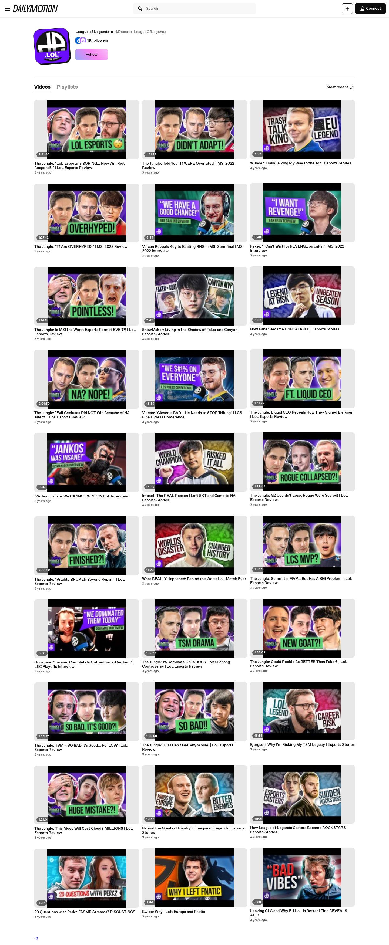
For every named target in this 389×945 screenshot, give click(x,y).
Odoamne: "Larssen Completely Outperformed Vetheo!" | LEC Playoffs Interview (84, 664)
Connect (370, 8)
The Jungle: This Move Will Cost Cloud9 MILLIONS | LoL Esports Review (83, 831)
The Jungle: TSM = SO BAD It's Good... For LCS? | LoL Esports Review (81, 747)
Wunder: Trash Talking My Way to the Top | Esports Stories (300, 163)
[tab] (42, 87)
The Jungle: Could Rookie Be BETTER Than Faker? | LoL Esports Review (298, 664)
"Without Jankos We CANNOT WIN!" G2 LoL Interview (81, 496)
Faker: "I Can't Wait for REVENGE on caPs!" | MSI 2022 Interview (297, 248)
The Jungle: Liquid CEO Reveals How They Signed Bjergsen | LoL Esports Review (301, 414)
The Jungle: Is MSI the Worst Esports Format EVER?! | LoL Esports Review (85, 332)
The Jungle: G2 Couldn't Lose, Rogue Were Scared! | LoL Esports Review (299, 497)
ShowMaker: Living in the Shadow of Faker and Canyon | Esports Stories (190, 332)
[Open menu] (7, 8)
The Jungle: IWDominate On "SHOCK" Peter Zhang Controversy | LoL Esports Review (186, 664)
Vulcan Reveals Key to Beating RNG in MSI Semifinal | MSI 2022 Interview (193, 249)
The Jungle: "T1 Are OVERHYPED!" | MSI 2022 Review (81, 247)
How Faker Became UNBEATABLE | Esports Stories (294, 329)
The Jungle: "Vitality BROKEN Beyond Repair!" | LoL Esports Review (79, 581)
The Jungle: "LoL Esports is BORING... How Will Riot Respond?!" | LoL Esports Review (79, 165)
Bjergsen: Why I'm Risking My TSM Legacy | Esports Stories (302, 745)
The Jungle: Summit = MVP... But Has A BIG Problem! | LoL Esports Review (301, 581)
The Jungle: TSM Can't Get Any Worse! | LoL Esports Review (187, 747)
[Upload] (347, 8)
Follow (92, 54)
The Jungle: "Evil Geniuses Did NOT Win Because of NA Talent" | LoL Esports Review (82, 415)
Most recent (341, 87)
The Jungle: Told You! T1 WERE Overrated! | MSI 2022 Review (188, 165)
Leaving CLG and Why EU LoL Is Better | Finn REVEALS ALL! (298, 913)
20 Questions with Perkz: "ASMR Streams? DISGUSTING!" (84, 912)
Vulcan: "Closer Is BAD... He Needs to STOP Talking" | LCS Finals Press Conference (192, 415)
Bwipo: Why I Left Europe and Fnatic (173, 912)
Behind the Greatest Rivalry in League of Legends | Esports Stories (193, 830)
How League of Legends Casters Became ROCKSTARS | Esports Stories (299, 830)
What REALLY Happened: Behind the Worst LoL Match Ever (194, 579)
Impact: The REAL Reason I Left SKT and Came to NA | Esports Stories (189, 498)
